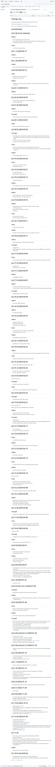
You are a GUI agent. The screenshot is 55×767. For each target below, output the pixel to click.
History (43, 15)
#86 (25, 719)
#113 (23, 706)
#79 (22, 728)
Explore (6, 1)
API (53, 766)
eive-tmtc (7, 4)
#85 (29, 722)
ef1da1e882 (19, 12)
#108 (47, 712)
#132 (23, 484)
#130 (37, 536)
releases (21, 760)
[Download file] (46, 16)
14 (42, 4)
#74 (20, 728)
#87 (24, 721)
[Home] (2, 1)
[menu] (40, 766)
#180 (17, 150)
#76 (19, 728)
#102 (21, 709)
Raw (36, 15)
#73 (24, 728)
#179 (27, 155)
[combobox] (48, 9)
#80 (24, 729)
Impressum (17, 1)
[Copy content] (48, 16)
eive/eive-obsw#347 (35, 640)
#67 (19, 744)
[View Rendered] (33, 16)
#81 (27, 724)
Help (21, 1)
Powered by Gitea (4, 766)
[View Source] (32, 16)
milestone (15, 26)
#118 (30, 700)
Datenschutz (11, 1)
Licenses (49, 766)
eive (3, 4)
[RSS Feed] (35, 4)
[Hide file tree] (1, 9)
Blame (39, 15)
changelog (25, 12)
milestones (15, 760)
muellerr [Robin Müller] (13, 12)
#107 (30, 713)
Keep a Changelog (24, 24)
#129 (31, 542)
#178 (29, 141)
